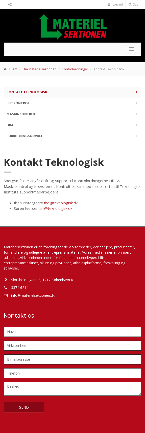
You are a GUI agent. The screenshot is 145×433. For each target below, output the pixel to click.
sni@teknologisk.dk (55, 208)
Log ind (115, 4)
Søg (133, 4)
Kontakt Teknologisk (27, 92)
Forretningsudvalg (25, 136)
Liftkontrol (18, 103)
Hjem (13, 69)
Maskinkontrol (21, 114)
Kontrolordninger (75, 69)
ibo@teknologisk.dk (61, 202)
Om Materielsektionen (39, 69)
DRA (10, 125)
